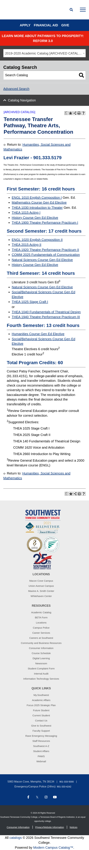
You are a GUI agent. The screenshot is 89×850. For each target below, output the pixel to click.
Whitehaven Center (41, 596)
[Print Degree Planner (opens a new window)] (66, 113)
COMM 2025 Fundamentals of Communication (46, 254)
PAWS (41, 756)
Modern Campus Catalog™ (53, 847)
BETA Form (41, 617)
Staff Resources (41, 741)
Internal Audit (41, 673)
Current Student (41, 715)
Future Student (41, 710)
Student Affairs (41, 751)
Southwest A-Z (41, 746)
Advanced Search (16, 89)
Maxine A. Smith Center (41, 591)
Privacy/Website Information (49, 827)
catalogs (15, 837)
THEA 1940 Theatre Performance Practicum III (46, 317)
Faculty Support (41, 730)
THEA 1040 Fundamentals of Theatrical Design (46, 312)
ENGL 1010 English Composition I (37, 197)
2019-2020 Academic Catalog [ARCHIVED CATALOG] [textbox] (45, 53)
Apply (25, 25)
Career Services (41, 632)
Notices (73, 827)
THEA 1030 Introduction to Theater (37, 207)
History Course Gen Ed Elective (35, 217)
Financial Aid (46, 25)
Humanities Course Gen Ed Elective (38, 334)
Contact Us (41, 720)
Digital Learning (41, 658)
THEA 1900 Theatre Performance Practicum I (45, 222)
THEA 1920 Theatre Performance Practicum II (45, 250)
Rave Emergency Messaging (41, 735)
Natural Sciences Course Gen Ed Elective (42, 260)
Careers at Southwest (41, 637)
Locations (41, 622)
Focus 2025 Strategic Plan (41, 705)
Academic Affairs (41, 700)
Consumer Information (41, 648)
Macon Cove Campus (41, 580)
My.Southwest (41, 695)
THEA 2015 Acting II (26, 244)
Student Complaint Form (41, 668)
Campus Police (41, 627)
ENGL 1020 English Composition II (37, 240)
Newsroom (41, 663)
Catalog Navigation (22, 100)
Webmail (41, 761)
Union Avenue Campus (41, 585)
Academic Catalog (41, 612)
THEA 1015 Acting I (26, 212)
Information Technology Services (41, 678)
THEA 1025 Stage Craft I (30, 302)
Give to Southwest (41, 725)
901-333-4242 (64, 786)
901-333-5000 (66, 781)
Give (65, 25)
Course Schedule (41, 653)
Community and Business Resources (41, 643)
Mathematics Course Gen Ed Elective (39, 202)
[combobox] (44, 53)
